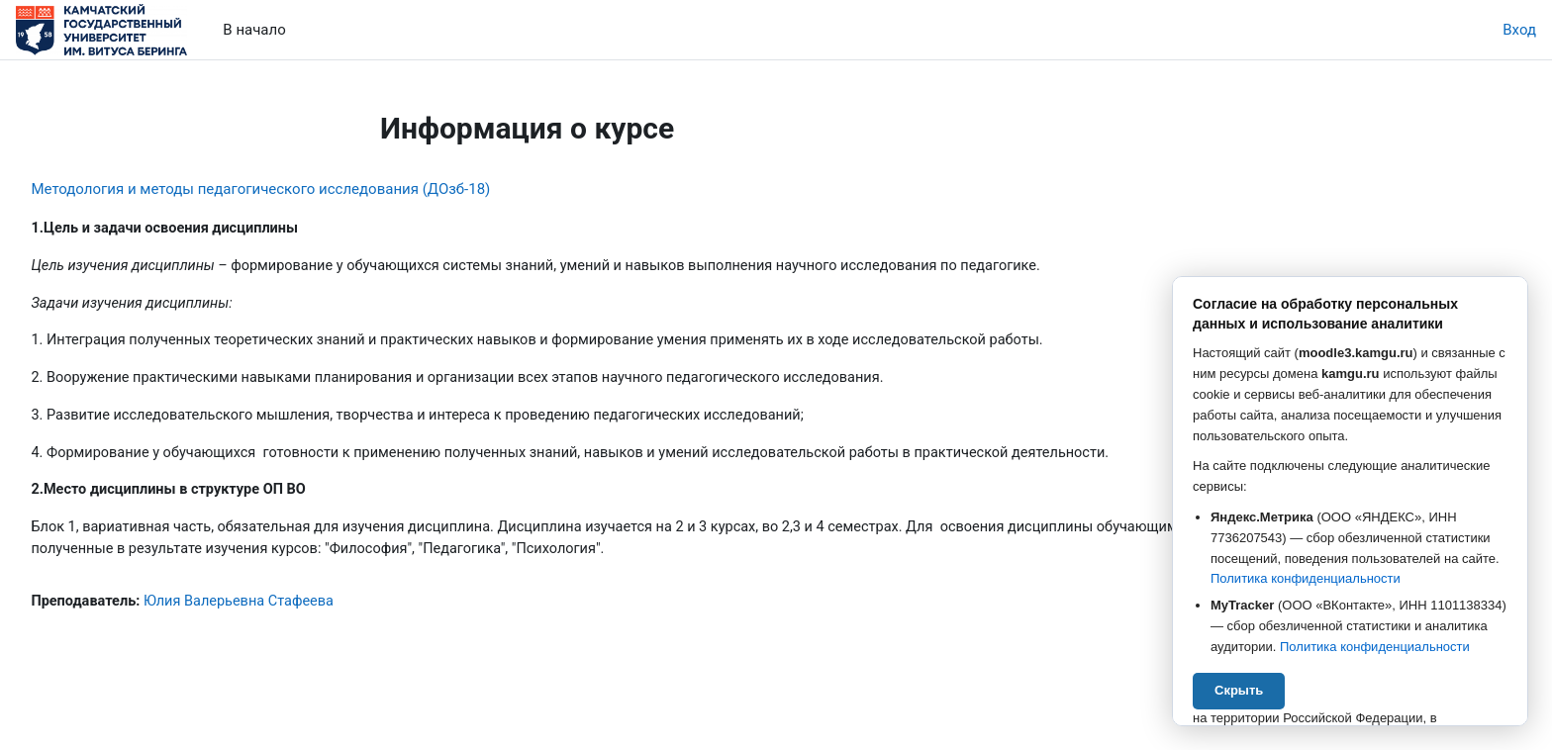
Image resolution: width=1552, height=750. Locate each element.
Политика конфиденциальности (1306, 578)
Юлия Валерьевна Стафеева (290, 608)
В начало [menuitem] (254, 30)
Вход (1519, 30)
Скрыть (1238, 690)
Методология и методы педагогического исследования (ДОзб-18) (304, 189)
